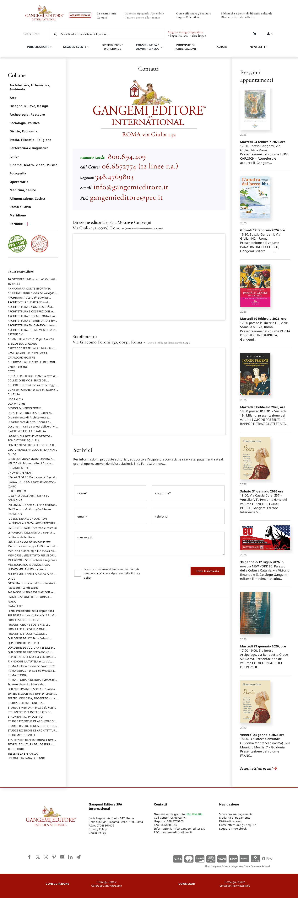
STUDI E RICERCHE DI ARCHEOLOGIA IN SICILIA (32, 723)
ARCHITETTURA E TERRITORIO (32, 322)
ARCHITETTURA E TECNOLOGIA (33, 317)
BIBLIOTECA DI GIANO (22, 343)
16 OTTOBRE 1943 (31, 281)
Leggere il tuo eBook (188, 17)
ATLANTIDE (31, 339)
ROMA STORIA (17, 675)
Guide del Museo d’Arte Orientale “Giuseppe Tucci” (30, 460)
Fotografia (18, 173)
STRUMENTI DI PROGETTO (25, 716)
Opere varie (19, 182)
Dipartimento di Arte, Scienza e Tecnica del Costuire (28, 423)
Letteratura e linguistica (29, 148)
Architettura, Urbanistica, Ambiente (30, 87)
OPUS (11, 578)
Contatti (102, 17)
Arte (13, 98)
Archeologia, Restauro (27, 114)
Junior (14, 156)
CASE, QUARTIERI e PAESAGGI (27, 353)
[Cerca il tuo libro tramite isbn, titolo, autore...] (107, 34)
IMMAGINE (15, 500)
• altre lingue (198, 36)
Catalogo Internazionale (106, 885)
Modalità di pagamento (234, 817)
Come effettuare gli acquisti (193, 13)
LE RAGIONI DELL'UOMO (30, 534)
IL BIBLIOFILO (17, 491)
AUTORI (222, 47)
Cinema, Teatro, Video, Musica (33, 165)
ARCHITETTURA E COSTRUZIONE (30, 313)
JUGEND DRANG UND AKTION (27, 518)
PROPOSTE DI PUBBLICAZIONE (186, 46)
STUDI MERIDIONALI (21, 735)
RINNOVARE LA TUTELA (29, 663)
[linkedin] (70, 857)
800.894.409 (126, 156)
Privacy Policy (97, 829)
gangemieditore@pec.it (126, 197)
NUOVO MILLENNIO (27, 571)
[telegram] (78, 857)
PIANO (12, 601)
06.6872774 (178, 817)
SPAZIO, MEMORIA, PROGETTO (32, 700)
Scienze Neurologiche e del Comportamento (26, 686)
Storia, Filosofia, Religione (30, 140)
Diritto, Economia (23, 131)
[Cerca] (55, 34)
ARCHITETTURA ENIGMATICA (31, 327)
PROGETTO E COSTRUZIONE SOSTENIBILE (26, 635)
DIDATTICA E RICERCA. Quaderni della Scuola (29, 414)
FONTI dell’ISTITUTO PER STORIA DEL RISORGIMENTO (32, 446)
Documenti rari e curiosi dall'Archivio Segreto (32, 428)
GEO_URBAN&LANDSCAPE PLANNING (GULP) (32, 451)
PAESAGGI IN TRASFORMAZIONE (30, 594)
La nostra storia (106, 13)
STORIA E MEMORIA (31, 709)
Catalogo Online (106, 882)
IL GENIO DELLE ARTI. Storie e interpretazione (27, 497)
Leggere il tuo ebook (233, 828)
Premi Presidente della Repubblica (31, 611)
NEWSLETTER (258, 47)
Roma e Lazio (20, 207)
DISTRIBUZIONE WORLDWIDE (112, 46)
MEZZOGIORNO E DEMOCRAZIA (29, 564)
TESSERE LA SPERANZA (23, 753)
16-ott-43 (14, 284)
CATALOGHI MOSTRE (21, 357)
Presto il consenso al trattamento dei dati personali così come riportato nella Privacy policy (112, 575)
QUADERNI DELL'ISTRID (23, 643)
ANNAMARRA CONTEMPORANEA (29, 288)
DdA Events (15, 399)
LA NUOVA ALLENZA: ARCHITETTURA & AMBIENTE (32, 525)
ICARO (12, 486)
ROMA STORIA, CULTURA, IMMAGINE (32, 681)
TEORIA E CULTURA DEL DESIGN (30, 746)
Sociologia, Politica (25, 123)
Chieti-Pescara (17, 367)
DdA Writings (16, 403)
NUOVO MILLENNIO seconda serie (32, 575)
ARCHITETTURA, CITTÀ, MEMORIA (31, 331)
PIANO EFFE (15, 606)
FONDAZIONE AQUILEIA (23, 440)
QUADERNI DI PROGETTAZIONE (30, 654)
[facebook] (29, 857)
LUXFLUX (29, 542)
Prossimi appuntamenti (256, 76)
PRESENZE (32, 615)
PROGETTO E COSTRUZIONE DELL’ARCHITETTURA (26, 631)
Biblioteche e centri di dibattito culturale (246, 13)
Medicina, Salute (23, 190)
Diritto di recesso (230, 821)
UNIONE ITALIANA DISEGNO (26, 758)
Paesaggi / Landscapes (23, 587)
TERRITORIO (16, 749)
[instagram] (46, 857)
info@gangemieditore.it (131, 186)
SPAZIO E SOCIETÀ (31, 695)
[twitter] (38, 857)
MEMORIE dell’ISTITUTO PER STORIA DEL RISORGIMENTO (32, 557)
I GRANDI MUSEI (19, 468)
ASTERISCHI (15, 334)
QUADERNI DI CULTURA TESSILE (30, 649)
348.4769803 (114, 176)
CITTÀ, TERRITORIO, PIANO (32, 377)
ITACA (29, 509)
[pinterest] (54, 857)
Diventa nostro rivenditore (237, 17)
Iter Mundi (15, 514)
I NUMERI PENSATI (20, 472)
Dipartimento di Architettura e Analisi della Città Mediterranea (29, 419)
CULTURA (14, 394)
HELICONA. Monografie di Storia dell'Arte (29, 465)
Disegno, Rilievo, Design (29, 106)
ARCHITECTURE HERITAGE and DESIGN (28, 304)
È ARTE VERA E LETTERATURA (27, 431)
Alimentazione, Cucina (27, 198)
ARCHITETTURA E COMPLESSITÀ (30, 308)
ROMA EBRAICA (31, 672)
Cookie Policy (97, 833)
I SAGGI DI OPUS (31, 483)
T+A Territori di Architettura (33, 741)
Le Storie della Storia (21, 537)
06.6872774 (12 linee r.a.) (140, 166)
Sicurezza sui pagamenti (235, 814)
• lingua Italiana (178, 36)
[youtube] (62, 857)
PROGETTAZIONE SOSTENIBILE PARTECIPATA (28, 626)
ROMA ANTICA (31, 666)
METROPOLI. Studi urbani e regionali (32, 560)
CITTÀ (11, 371)
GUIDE (12, 454)
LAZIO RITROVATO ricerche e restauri (32, 528)
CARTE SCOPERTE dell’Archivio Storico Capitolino (33, 350)
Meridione (18, 215)
